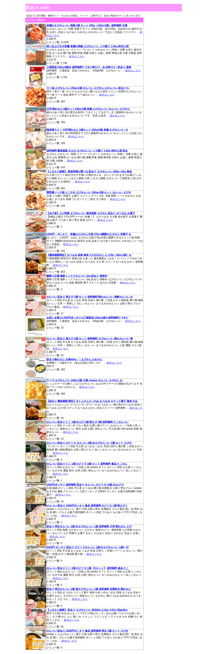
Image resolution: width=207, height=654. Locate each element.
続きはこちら (76, 56)
